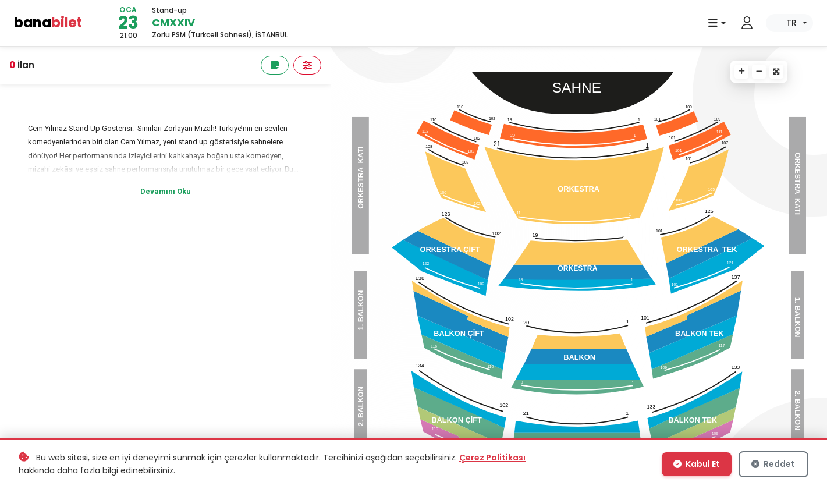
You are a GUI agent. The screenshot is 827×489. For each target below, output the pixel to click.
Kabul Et (696, 464)
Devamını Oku (165, 191)
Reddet (773, 464)
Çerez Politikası (492, 457)
